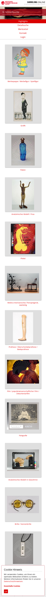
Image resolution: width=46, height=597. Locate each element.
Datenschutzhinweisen (13, 581)
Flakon (23, 152)
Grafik (23, 108)
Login (23, 37)
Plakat (23, 241)
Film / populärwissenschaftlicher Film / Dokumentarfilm (23, 374)
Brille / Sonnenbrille (23, 506)
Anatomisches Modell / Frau (23, 196)
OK (6, 591)
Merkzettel (23, 29)
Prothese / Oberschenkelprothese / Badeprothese (23, 330)
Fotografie (23, 418)
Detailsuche (23, 25)
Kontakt (23, 33)
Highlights (23, 21)
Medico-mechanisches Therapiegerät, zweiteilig (23, 286)
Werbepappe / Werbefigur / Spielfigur (23, 64)
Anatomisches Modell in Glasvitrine (23, 462)
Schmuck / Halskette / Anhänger (23, 550)
